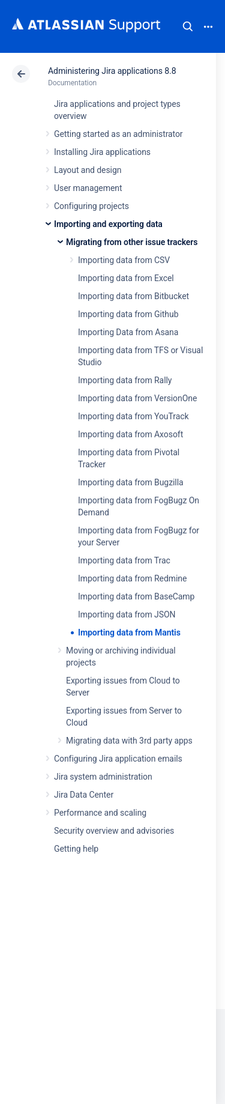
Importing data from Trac (124, 560)
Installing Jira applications (102, 152)
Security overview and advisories (114, 831)
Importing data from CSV (124, 260)
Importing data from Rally (125, 380)
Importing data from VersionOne (137, 398)
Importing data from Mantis (129, 632)
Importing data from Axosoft (130, 434)
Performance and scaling (100, 812)
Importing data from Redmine (132, 578)
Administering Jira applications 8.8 (112, 71)
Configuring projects (91, 206)
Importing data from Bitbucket (133, 296)
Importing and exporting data (108, 224)
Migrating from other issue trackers (131, 242)
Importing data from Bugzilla (131, 482)
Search (187, 26)
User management (88, 188)
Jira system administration (103, 776)
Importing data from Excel (126, 278)
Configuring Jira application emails (118, 758)
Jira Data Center (83, 794)
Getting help (76, 849)
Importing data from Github (128, 314)
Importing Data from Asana (128, 332)
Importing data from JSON (126, 614)
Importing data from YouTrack (133, 416)
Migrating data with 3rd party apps (129, 740)
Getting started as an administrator (118, 134)
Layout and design (87, 170)
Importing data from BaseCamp (136, 596)
